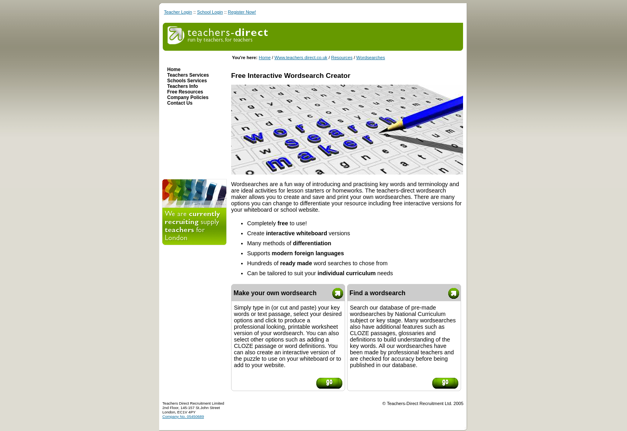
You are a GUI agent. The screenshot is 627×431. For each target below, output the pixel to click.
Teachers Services (188, 75)
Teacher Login (178, 12)
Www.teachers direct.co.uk (300, 57)
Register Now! (242, 12)
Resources (341, 57)
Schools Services (187, 80)
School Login (210, 12)
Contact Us (179, 103)
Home (265, 57)
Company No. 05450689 (183, 416)
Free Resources (185, 92)
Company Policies (187, 97)
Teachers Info (182, 86)
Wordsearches (370, 57)
